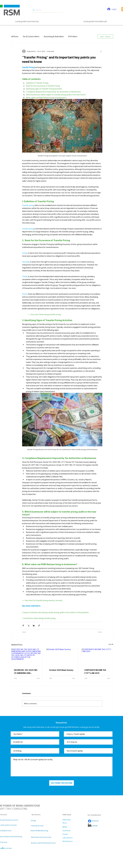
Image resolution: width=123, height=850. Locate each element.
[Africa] (70, 823)
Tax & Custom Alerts (31, 36)
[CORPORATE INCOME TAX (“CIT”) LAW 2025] (97, 657)
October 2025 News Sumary (61, 670)
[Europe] (70, 834)
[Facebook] (90, 821)
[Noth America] (70, 841)
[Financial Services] (39, 825)
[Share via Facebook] (23, 625)
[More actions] (101, 51)
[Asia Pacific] (70, 830)
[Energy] (43, 820)
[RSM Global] (67, 820)
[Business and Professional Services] (43, 843)
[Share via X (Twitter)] (28, 625)
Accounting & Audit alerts (54, 36)
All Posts (14, 36)
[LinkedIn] (99, 825)
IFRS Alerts (72, 36)
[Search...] (47, 10)
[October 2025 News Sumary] (62, 657)
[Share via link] (39, 625)
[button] (2, 848)
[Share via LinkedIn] (34, 625)
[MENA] (70, 827)
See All (111, 644)
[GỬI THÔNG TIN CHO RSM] (61, 783)
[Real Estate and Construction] (41, 837)
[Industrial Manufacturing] (39, 830)
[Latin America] (70, 837)
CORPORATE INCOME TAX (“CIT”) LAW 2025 (95, 671)
